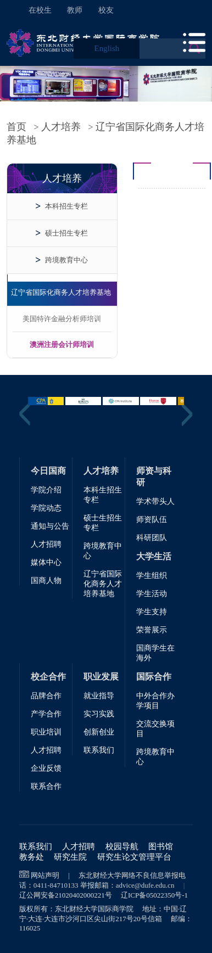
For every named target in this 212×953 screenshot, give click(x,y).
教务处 (31, 857)
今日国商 (48, 470)
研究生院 (70, 857)
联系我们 (98, 750)
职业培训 (46, 732)
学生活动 (151, 594)
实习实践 (98, 714)
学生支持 (151, 612)
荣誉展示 (151, 630)
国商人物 (46, 580)
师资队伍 (151, 519)
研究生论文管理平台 (134, 857)
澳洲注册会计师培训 (62, 344)
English (106, 48)
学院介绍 (46, 490)
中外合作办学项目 (155, 701)
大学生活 (153, 556)
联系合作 (46, 786)
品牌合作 (46, 696)
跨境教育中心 (66, 260)
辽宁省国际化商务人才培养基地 (61, 292)
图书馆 (160, 846)
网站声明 (45, 875)
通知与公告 (50, 526)
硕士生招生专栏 (102, 523)
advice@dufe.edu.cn (145, 885)
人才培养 (61, 126)
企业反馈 (46, 768)
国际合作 (153, 676)
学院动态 (46, 508)
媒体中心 (46, 562)
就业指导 (98, 696)
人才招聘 (46, 544)
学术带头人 (155, 501)
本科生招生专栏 (102, 495)
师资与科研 (153, 476)
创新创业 (98, 732)
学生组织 (151, 575)
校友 (106, 10)
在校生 (40, 10)
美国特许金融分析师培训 (62, 319)
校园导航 (121, 846)
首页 (16, 126)
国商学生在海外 (155, 653)
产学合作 (46, 714)
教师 (74, 10)
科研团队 (151, 538)
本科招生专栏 (66, 206)
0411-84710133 (56, 885)
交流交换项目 (155, 729)
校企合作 (48, 676)
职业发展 (101, 676)
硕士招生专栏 (66, 233)
